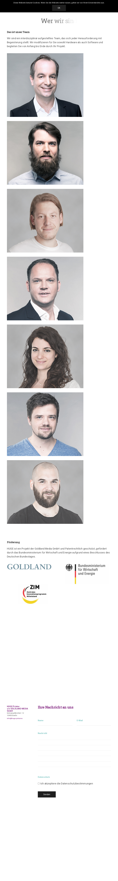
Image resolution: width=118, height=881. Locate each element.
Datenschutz (44, 777)
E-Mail (94, 725)
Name (55, 725)
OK (59, 8)
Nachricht (74, 752)
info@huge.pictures (15, 718)
